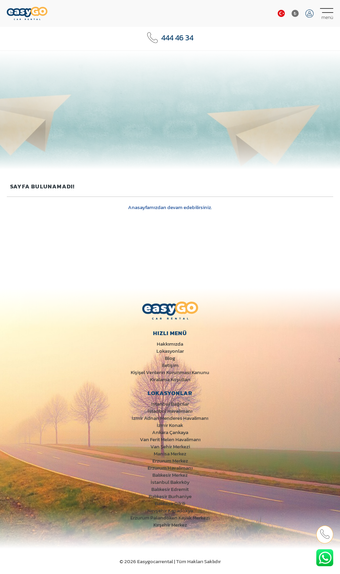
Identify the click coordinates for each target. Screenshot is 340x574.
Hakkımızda (170, 343)
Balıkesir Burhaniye (170, 496)
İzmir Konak (170, 425)
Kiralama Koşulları (170, 379)
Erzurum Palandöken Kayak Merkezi (170, 517)
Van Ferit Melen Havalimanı (170, 439)
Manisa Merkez (170, 453)
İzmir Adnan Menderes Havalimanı (170, 418)
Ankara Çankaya (170, 432)
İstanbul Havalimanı (170, 410)
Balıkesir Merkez (170, 474)
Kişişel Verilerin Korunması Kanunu (170, 372)
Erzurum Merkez (170, 460)
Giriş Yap (309, 13)
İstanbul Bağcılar (170, 403)
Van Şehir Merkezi (170, 446)
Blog (170, 358)
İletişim (170, 365)
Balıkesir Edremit (170, 489)
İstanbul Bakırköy (170, 482)
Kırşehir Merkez (170, 524)
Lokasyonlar (170, 350)
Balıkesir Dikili (170, 503)
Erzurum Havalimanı (170, 467)
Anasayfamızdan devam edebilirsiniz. (170, 207)
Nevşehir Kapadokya (170, 510)
